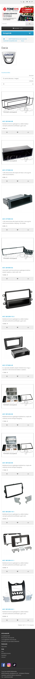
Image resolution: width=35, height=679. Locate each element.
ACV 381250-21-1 (8, 560)
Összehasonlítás (5, 72)
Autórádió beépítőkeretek (10, 41)
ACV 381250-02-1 (8, 609)
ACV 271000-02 (7, 170)
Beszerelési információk (7, 637)
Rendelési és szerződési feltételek (10, 641)
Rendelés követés (6, 653)
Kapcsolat (4, 646)
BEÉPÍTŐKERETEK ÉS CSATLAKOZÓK (18, 39)
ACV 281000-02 (7, 268)
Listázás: (31, 81)
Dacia (22, 41)
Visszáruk (3, 655)
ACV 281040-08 (7, 121)
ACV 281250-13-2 (8, 316)
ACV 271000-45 (7, 365)
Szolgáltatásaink (5, 636)
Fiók (2, 651)
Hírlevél (3, 657)
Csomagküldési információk (8, 639)
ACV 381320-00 (7, 463)
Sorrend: (31, 75)
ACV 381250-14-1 (8, 512)
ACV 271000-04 (7, 219)
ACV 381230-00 (7, 414)
